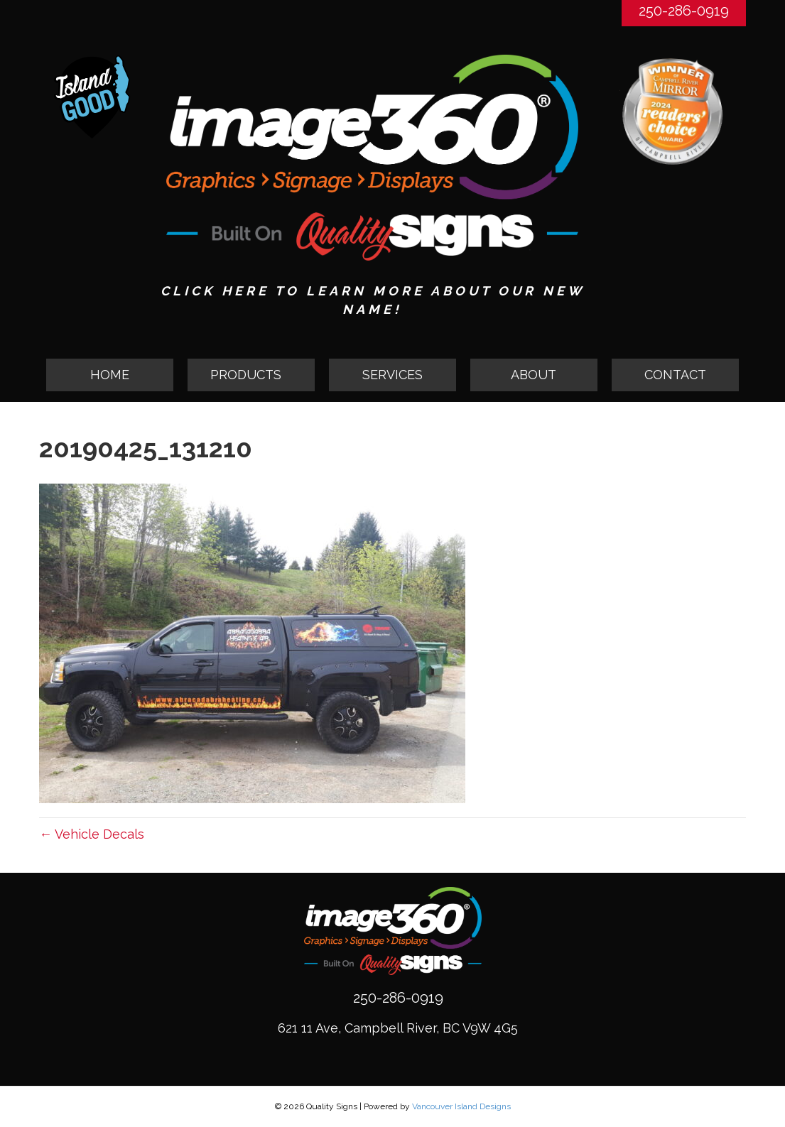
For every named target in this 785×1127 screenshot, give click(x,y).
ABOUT (533, 374)
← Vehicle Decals (91, 834)
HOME (109, 374)
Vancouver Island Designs (461, 1106)
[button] (251, 375)
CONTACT (675, 374)
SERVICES (392, 374)
